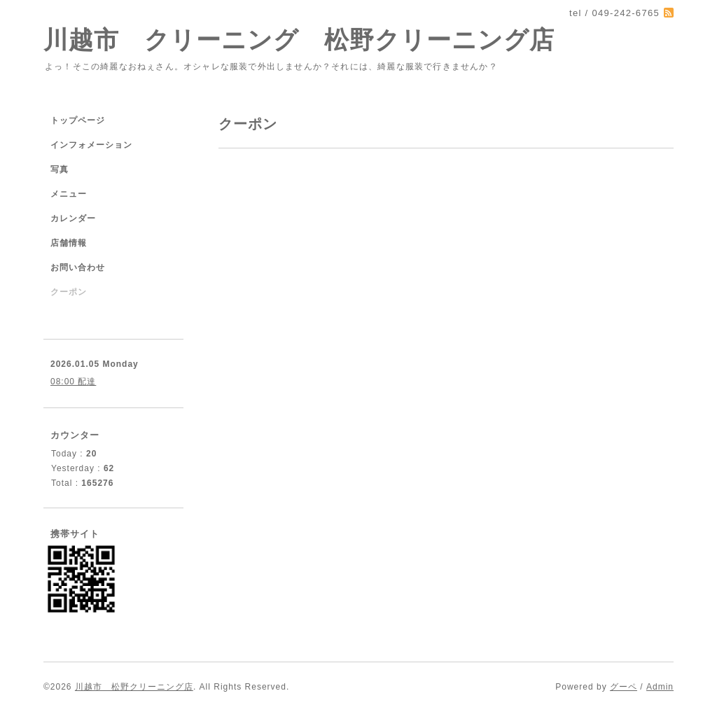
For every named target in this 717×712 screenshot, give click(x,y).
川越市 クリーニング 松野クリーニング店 (299, 39)
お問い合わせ (77, 267)
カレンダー (73, 218)
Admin (660, 687)
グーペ (623, 687)
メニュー (68, 194)
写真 (59, 169)
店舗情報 (68, 243)
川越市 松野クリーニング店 (134, 687)
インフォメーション (91, 145)
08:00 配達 (73, 381)
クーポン (68, 292)
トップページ (77, 120)
